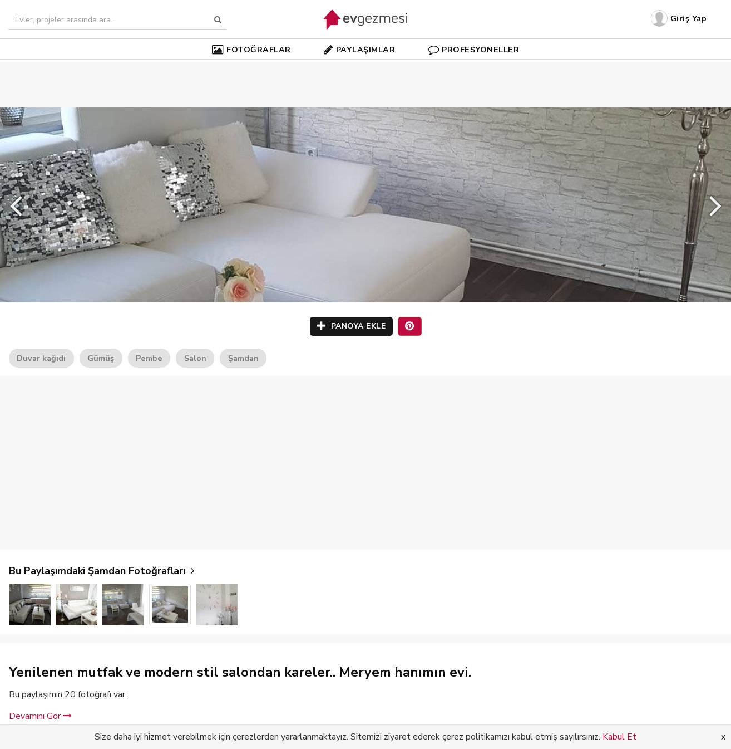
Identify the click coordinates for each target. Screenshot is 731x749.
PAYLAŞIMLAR (359, 49)
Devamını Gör (40, 716)
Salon (195, 358)
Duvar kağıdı (41, 358)
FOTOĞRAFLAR (251, 49)
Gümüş (100, 358)
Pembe (149, 358)
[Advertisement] (365, 67)
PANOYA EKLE (351, 326)
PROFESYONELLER (474, 49)
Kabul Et (619, 737)
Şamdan (243, 358)
